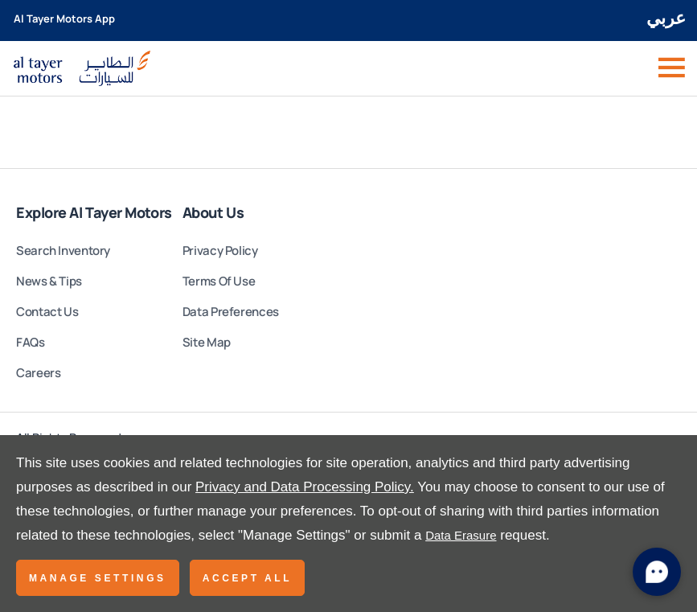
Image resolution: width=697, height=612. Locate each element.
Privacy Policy (220, 250)
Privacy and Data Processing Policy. (304, 487)
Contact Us (47, 311)
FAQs (30, 342)
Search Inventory (63, 250)
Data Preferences (230, 311)
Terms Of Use (219, 281)
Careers (38, 372)
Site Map (206, 342)
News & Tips (49, 281)
